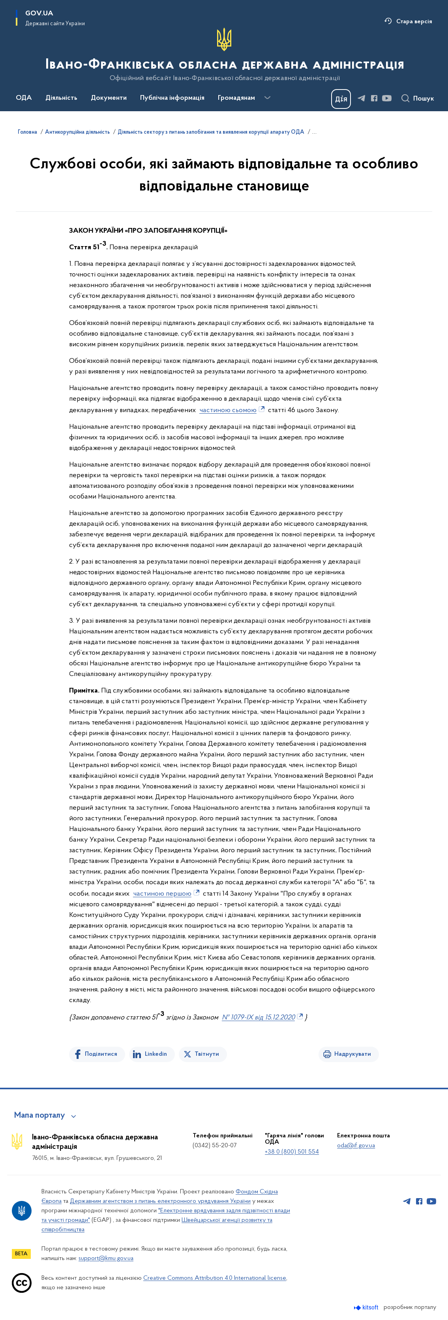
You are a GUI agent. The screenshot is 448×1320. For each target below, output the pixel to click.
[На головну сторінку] (224, 55)
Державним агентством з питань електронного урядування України (160, 1201)
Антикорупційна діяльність (77, 132)
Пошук (423, 99)
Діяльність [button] (61, 98)
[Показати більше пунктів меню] (267, 98)
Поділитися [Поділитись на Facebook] (101, 1054)
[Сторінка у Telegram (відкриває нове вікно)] (361, 98)
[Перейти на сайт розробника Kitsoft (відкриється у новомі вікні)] (367, 1308)
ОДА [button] (24, 98)
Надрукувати (352, 1054)
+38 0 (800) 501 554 (292, 1152)
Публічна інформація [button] (172, 98)
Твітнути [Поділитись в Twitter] (207, 1054)
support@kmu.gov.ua (106, 1258)
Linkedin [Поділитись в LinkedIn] (156, 1054)
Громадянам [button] (236, 98)
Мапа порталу (39, 1115)
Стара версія (414, 22)
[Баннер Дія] (341, 99)
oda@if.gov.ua (356, 1146)
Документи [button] (109, 98)
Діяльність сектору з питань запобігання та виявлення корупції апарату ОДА (211, 132)
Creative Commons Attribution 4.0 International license (214, 1278)
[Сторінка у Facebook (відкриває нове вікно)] (374, 98)
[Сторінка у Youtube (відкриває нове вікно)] (387, 98)
